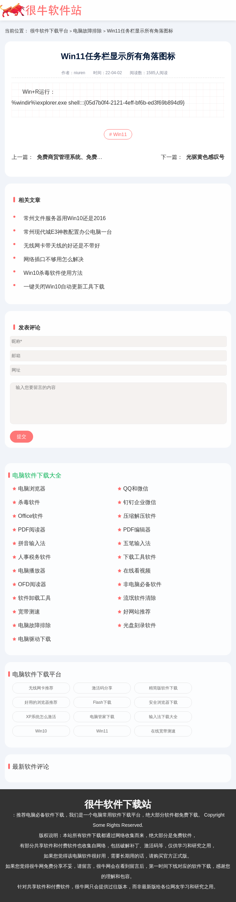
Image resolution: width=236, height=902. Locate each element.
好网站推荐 (137, 612)
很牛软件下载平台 (49, 30)
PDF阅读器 (31, 530)
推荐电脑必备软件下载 (40, 815)
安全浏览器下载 (163, 702)
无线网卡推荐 (41, 688)
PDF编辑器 (137, 530)
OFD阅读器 (32, 584)
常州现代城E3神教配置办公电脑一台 (68, 232)
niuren (79, 72)
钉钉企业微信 (139, 502)
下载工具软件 (139, 557)
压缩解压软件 (139, 516)
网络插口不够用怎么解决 (54, 259)
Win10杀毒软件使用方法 (53, 273)
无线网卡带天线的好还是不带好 (62, 245)
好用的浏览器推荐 (41, 702)
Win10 (41, 731)
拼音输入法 (31, 543)
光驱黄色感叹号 (205, 157)
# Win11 (118, 134)
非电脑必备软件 (142, 584)
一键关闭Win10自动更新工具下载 (64, 287)
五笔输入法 (137, 543)
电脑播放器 (31, 571)
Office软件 (30, 516)
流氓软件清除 (139, 598)
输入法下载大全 (163, 716)
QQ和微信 (135, 489)
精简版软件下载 (163, 688)
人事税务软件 (34, 557)
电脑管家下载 (102, 716)
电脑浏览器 (31, 489)
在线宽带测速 (163, 731)
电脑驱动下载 (34, 639)
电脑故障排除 (87, 30)
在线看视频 (137, 571)
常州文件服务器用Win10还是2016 (65, 218)
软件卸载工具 (34, 598)
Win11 (102, 731)
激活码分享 (102, 688)
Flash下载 (102, 702)
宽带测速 (29, 612)
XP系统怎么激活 (41, 716)
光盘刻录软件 (139, 625)
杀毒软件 (29, 502)
